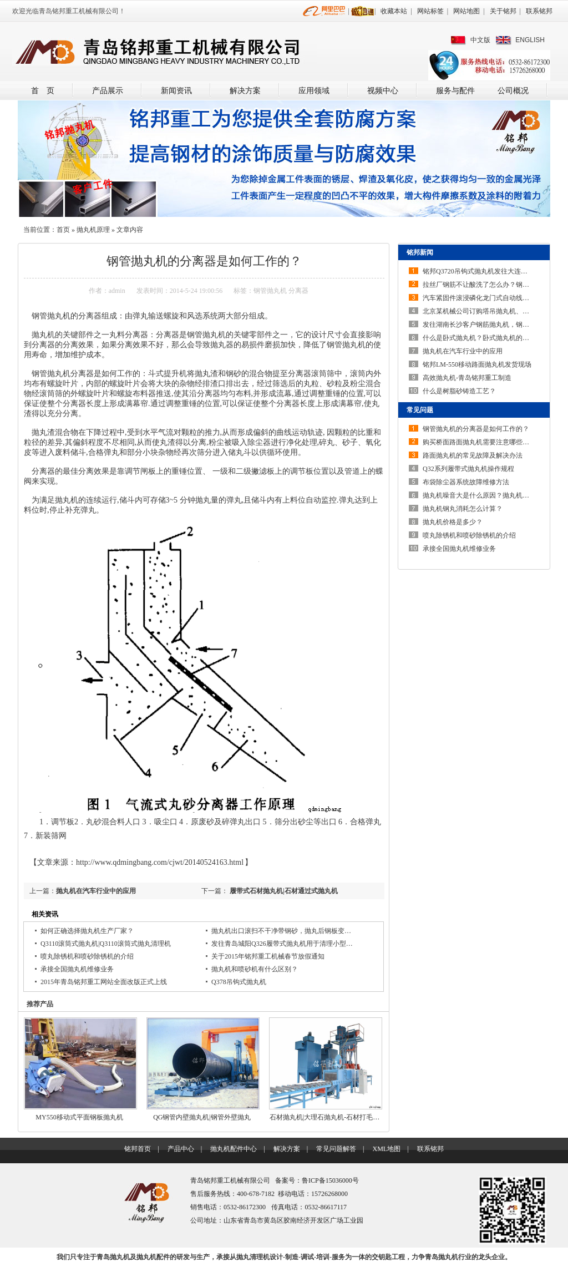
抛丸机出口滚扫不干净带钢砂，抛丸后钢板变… (281, 931)
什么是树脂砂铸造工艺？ (459, 391)
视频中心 (382, 91)
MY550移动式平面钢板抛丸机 (79, 1117)
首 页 (42, 91)
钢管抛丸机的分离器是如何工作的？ (476, 429)
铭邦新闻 (420, 252)
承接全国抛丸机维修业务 (77, 969)
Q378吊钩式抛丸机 (238, 982)
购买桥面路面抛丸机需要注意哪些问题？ (482, 442)
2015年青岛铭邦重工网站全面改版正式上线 (103, 982)
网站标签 (430, 11)
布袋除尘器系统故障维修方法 (466, 482)
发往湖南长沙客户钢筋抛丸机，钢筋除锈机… (489, 324)
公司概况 (513, 91)
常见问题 (420, 410)
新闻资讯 (176, 91)
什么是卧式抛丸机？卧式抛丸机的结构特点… (489, 338)
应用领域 (313, 91)
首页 (63, 230)
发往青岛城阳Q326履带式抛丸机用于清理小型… (282, 943)
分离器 (298, 291)
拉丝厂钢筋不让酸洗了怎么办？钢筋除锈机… (489, 284)
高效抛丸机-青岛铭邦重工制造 (467, 378)
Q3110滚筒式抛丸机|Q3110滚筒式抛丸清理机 (105, 943)
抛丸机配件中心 (233, 1149)
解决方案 (245, 91)
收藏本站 (394, 11)
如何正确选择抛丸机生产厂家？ (87, 931)
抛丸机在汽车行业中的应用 (96, 891)
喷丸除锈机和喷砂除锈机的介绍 (87, 956)
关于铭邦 (503, 11)
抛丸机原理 (93, 230)
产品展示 (107, 91)
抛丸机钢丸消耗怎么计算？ (463, 509)
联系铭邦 (539, 11)
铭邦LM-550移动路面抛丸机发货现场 (477, 364)
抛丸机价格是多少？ (453, 522)
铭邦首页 (137, 1149)
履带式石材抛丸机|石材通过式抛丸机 (283, 891)
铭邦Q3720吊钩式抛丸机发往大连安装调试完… (492, 271)
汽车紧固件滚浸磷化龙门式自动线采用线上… (489, 298)
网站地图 (466, 11)
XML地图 (386, 1149)
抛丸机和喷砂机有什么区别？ (254, 969)
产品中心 (181, 1149)
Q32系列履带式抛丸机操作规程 (468, 469)
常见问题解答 (336, 1149)
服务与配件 (455, 91)
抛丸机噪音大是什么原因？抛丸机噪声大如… (489, 495)
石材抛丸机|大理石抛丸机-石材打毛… (324, 1117)
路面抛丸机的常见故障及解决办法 (473, 455)
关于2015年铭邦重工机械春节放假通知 (267, 956)
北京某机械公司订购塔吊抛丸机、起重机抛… (489, 311)
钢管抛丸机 (270, 291)
